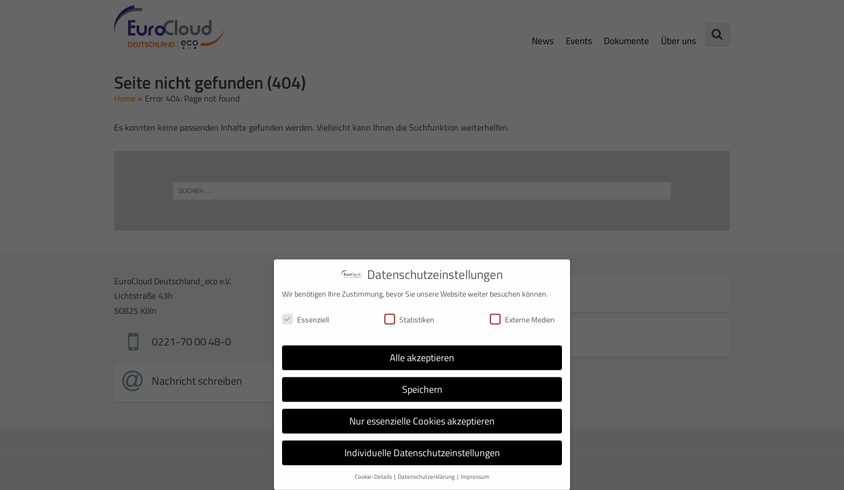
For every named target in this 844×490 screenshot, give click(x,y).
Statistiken (409, 313)
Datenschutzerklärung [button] (427, 471)
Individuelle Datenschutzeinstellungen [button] (422, 447)
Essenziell (305, 313)
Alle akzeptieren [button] (422, 352)
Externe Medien (522, 313)
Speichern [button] (422, 384)
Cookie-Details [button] (374, 471)
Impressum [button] (475, 471)
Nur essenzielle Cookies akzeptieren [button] (422, 415)
